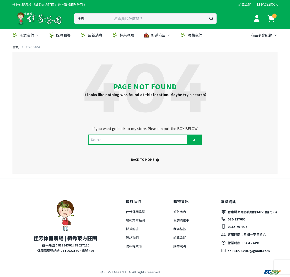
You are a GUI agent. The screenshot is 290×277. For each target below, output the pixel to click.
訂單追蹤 (179, 237)
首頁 (15, 47)
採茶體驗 (123, 35)
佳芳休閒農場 (135, 211)
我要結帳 (179, 229)
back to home (145, 159)
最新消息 (91, 35)
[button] (49, 4)
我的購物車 (181, 220)
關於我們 (25, 35)
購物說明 (179, 246)
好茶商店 (157, 35)
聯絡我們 (191, 35)
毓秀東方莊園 (135, 220)
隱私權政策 (134, 246)
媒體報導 (60, 35)
